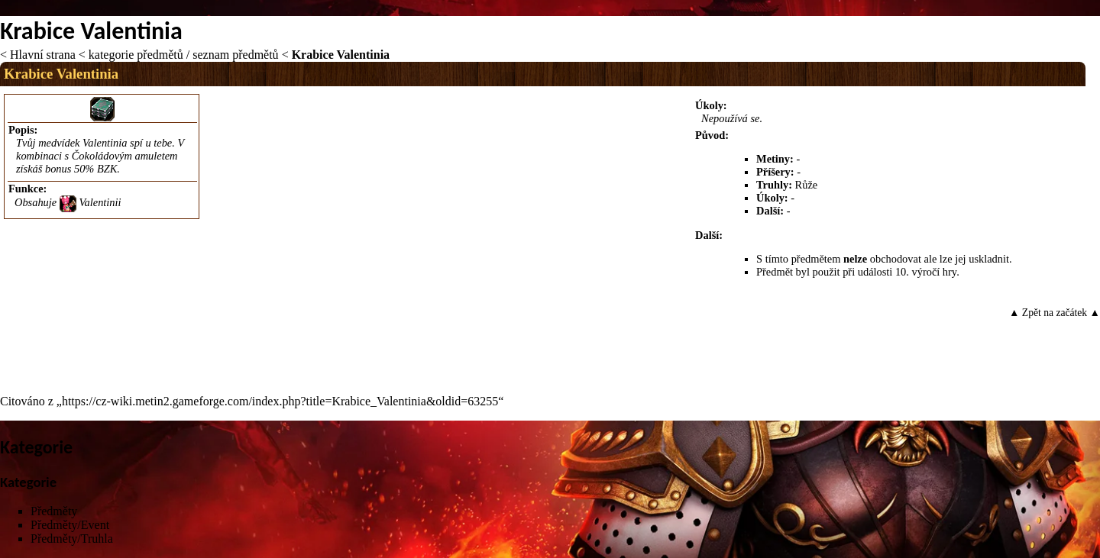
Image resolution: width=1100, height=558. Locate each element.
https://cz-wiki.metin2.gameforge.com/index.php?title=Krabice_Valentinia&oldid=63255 (280, 401)
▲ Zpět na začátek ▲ (1054, 312)
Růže (806, 185)
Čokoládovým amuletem (125, 156)
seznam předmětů (235, 54)
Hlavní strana (43, 54)
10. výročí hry (925, 272)
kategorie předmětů (136, 54)
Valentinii (100, 202)
